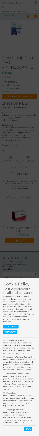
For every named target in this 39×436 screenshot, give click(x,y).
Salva (28, 429)
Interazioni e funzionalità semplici (19, 357)
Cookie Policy (16, 283)
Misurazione (10, 393)
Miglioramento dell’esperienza (17, 374)
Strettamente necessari (15, 340)
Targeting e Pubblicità (14, 410)
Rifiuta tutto (10, 332)
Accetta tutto (11, 326)
